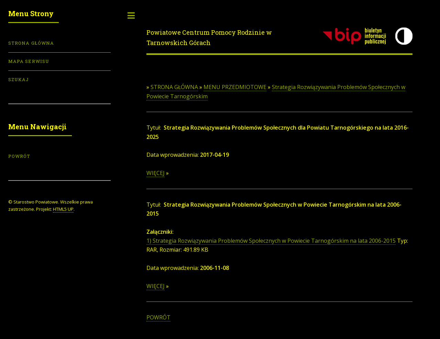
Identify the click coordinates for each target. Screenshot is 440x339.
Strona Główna (31, 43)
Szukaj (18, 79)
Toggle (131, 15)
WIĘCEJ (155, 173)
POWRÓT (158, 317)
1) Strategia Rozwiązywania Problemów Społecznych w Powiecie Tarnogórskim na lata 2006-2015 (271, 240)
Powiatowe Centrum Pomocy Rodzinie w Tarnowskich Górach (209, 37)
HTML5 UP (63, 209)
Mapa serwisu (28, 61)
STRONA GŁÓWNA (174, 87)
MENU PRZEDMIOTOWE (235, 87)
